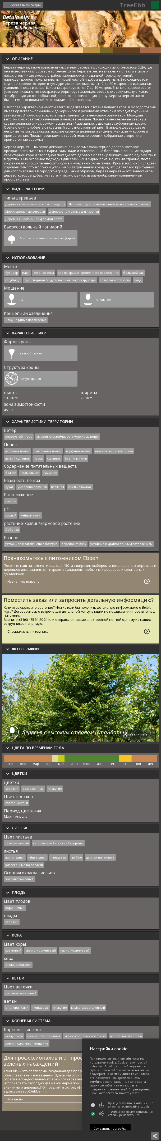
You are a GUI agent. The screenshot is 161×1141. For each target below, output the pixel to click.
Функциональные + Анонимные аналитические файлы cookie (126, 1104)
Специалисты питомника (27, 631)
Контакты (15, 1099)
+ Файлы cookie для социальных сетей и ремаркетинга (126, 1113)
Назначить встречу (23, 581)
